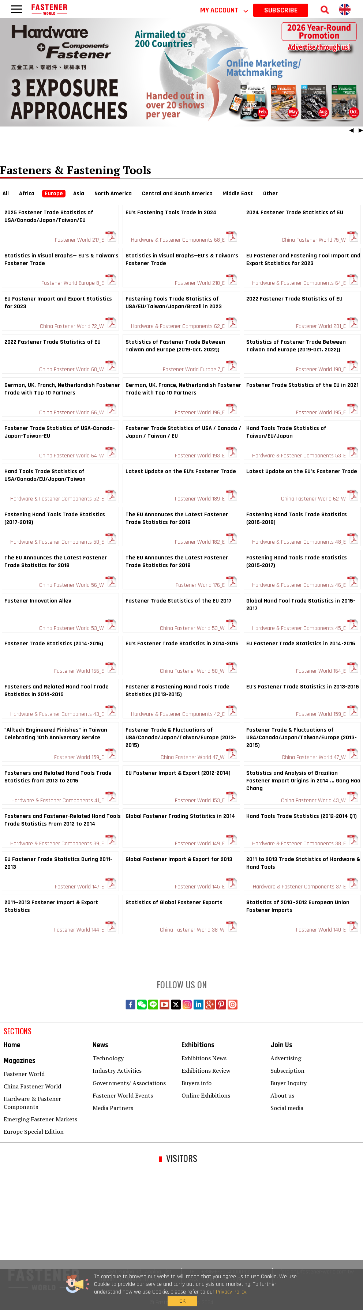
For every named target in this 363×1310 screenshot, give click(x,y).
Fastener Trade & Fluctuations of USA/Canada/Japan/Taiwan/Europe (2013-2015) (181, 737)
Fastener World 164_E (327, 671)
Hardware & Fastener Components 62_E (184, 326)
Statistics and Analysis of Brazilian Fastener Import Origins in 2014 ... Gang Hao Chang (303, 780)
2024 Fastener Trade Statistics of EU (294, 212)
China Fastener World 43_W (319, 800)
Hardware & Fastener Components (32, 1103)
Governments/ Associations (129, 1083)
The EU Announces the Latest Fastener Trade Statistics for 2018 (55, 561)
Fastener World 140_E (327, 930)
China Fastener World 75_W (320, 240)
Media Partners (113, 1108)
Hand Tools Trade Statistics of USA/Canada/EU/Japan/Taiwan (45, 475)
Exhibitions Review (206, 1071)
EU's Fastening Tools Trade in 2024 (171, 212)
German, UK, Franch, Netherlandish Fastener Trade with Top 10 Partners (62, 389)
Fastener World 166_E (85, 671)
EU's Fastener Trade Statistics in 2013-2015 (302, 687)
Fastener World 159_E (327, 714)
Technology (108, 1058)
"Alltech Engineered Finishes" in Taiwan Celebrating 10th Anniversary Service (55, 733)
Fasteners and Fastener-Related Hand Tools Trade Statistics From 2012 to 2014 (62, 820)
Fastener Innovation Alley (37, 601)
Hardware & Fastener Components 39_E (63, 843)
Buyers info (197, 1083)
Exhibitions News (204, 1058)
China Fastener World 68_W (77, 369)
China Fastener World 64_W (77, 456)
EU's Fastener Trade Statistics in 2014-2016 (182, 644)
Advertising (285, 1058)
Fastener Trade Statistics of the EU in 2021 (302, 385)
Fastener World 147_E (85, 887)
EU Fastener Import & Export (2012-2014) (178, 773)
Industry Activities (117, 1071)
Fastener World (24, 1074)
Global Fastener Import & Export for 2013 (179, 859)
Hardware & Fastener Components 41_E (63, 800)
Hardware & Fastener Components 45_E (305, 628)
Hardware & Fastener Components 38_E (305, 843)
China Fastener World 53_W (77, 628)
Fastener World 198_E (327, 369)
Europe (54, 193)
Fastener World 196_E (206, 412)
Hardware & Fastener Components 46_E (305, 585)
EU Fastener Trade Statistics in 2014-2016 (300, 644)
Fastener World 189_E (206, 499)
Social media (286, 1108)
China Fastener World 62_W (319, 499)
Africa (26, 193)
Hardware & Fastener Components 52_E (63, 499)
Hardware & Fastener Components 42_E (184, 714)
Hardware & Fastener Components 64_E (305, 283)
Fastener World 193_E (206, 456)
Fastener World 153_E (206, 800)
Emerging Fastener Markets (40, 1119)
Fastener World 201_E (327, 326)
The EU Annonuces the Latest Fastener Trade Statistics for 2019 (177, 518)
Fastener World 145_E (206, 887)
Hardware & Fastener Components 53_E (305, 456)
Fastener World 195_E (327, 412)
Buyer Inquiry (288, 1083)
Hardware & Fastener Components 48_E (305, 542)
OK (280, 1291)
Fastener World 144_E (85, 930)
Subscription (287, 1071)
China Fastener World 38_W (198, 930)
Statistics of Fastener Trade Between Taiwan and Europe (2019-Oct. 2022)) (175, 346)
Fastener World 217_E (85, 240)
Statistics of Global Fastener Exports (174, 902)
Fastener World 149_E (206, 843)
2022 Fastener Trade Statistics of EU (294, 299)
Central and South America (177, 193)
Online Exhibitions (206, 1095)
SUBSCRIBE (280, 10)
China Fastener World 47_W (199, 757)
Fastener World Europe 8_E (78, 283)
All (6, 193)
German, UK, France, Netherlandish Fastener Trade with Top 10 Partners (183, 389)
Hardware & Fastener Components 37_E (305, 887)
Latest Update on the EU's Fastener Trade (181, 471)
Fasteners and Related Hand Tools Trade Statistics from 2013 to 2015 (58, 777)
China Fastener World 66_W (77, 412)
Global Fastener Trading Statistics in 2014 (180, 816)
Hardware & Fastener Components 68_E (184, 240)
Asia (78, 193)
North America (113, 193)
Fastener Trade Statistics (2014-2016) (53, 644)
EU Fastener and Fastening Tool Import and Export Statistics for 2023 (303, 259)
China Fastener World (32, 1086)
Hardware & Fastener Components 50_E (63, 542)
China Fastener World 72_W (78, 326)
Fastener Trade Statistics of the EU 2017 (179, 601)
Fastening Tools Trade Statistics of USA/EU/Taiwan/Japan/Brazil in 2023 (174, 302)
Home (12, 1045)
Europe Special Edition (34, 1132)
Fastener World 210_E (206, 283)
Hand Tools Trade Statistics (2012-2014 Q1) (301, 816)
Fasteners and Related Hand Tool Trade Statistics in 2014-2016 (56, 690)
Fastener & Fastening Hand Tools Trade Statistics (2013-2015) (177, 690)
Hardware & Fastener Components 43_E (63, 714)
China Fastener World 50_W (198, 671)
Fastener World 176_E (206, 585)
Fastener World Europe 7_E (200, 369)
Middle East (237, 193)
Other (270, 193)
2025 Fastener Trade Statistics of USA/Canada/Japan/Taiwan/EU (48, 216)
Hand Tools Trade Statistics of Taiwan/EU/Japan (286, 432)
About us (282, 1095)
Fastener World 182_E (206, 542)
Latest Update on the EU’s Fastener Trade (301, 471)
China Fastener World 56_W (77, 585)
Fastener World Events (123, 1095)
